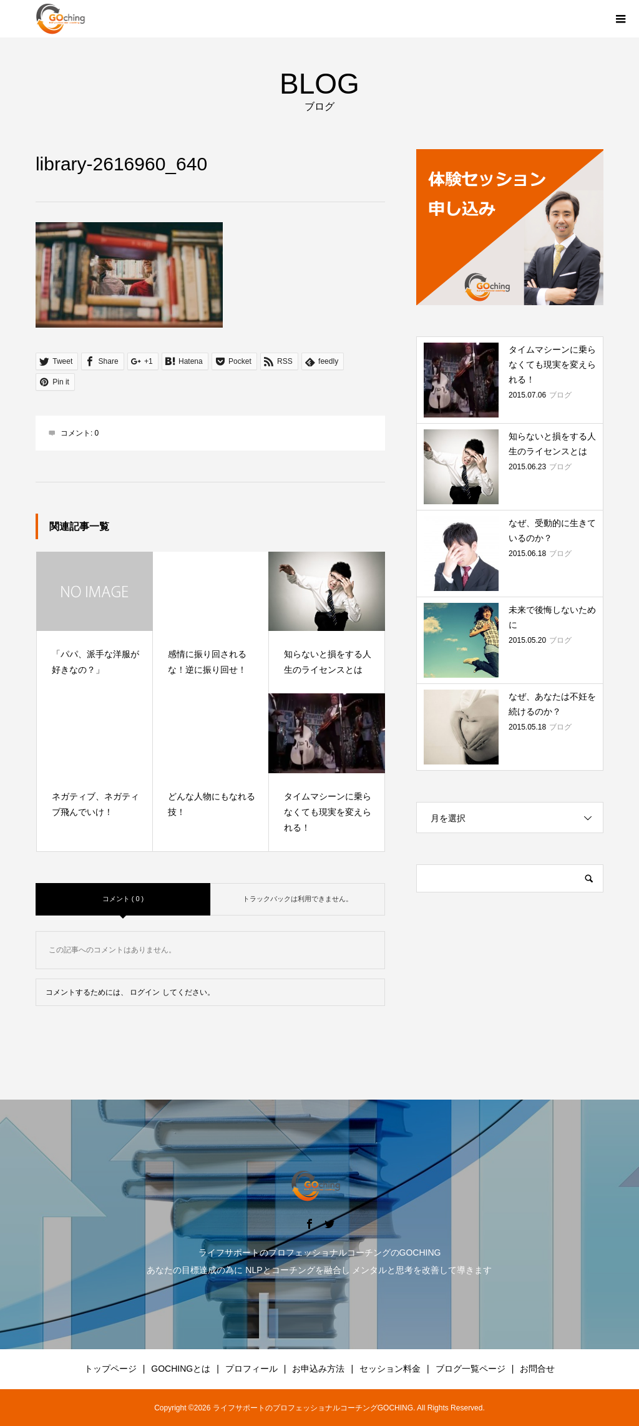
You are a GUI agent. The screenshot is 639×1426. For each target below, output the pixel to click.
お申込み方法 (318, 1369)
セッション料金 (390, 1369)
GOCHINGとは (180, 1369)
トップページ (110, 1369)
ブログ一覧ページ (470, 1369)
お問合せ (537, 1369)
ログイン (145, 992)
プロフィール (251, 1369)
